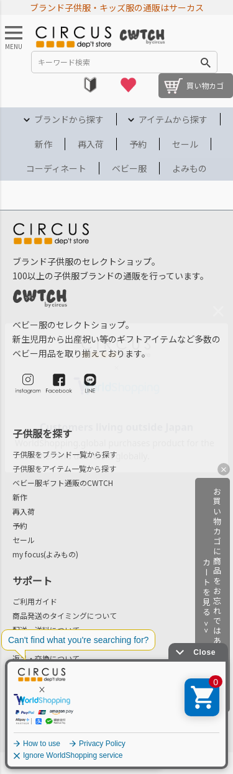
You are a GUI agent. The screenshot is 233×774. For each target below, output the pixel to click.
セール (185, 144)
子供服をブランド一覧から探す (64, 454)
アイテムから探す (173, 119)
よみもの (189, 168)
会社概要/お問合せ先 (69, 699)
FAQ (18, 672)
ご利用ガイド (34, 601)
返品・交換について (46, 658)
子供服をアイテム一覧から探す (64, 468)
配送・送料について (46, 629)
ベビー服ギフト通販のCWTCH (62, 482)
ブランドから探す (69, 119)
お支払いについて (42, 644)
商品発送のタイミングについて (64, 615)
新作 (43, 144)
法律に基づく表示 (44, 741)
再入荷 (91, 144)
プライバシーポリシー (181, 741)
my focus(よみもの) (45, 554)
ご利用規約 (108, 741)
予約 (138, 144)
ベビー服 (129, 168)
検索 (206, 62)
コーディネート (56, 168)
